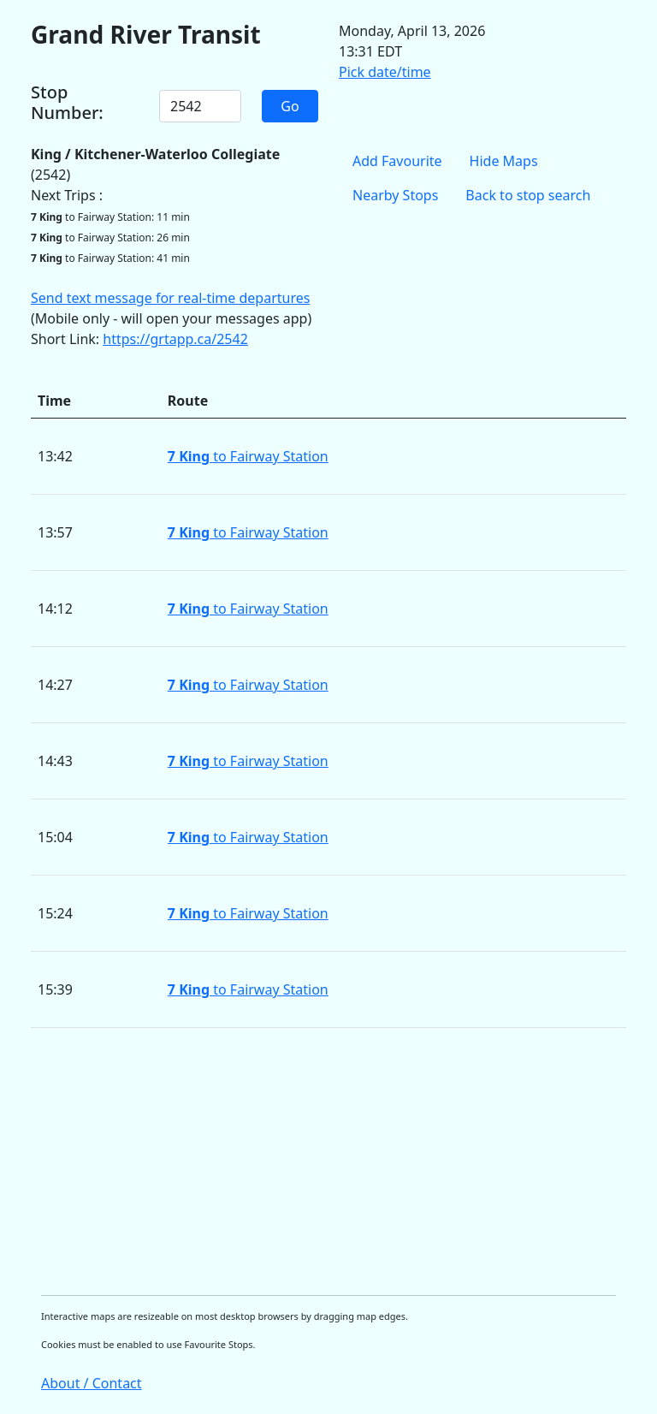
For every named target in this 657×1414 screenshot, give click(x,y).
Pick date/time (385, 71)
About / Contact (91, 1383)
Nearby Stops (395, 195)
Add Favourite (397, 161)
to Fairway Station (248, 456)
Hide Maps (504, 161)
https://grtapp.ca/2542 (175, 339)
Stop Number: (67, 102)
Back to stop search (527, 195)
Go (290, 106)
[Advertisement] (328, 1161)
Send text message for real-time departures (170, 297)
